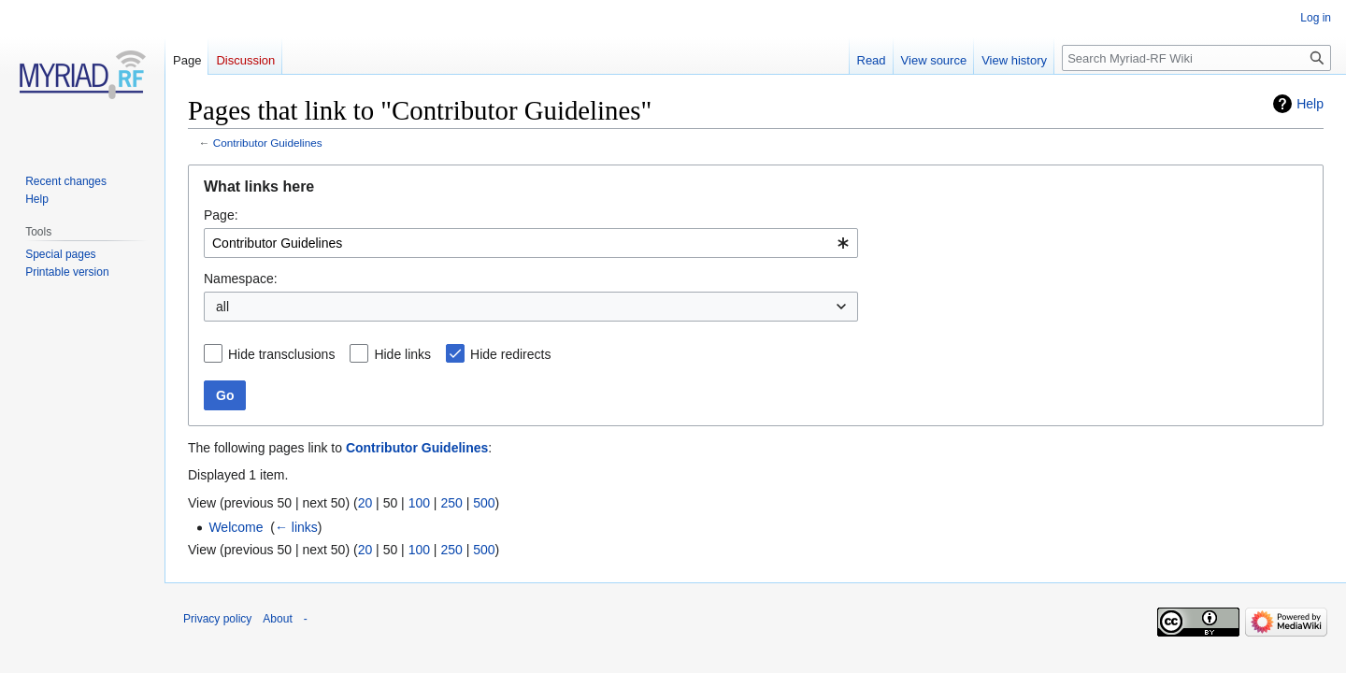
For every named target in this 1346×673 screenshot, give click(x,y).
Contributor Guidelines (267, 142)
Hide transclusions (281, 354)
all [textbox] (222, 306)
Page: (221, 215)
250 (451, 502)
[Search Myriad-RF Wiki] (1196, 58)
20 (365, 502)
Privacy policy (217, 618)
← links (296, 527)
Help (1310, 103)
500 (483, 502)
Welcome (235, 527)
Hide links (402, 354)
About (277, 618)
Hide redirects (510, 354)
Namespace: (241, 278)
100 (419, 502)
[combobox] (531, 243)
